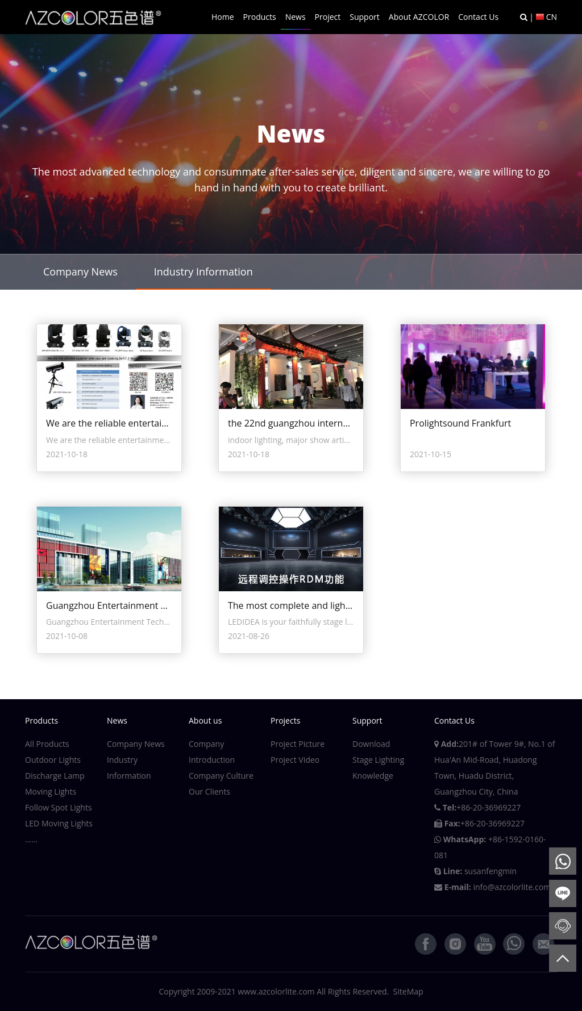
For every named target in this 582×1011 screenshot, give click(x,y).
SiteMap (408, 991)
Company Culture (221, 775)
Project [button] (328, 16)
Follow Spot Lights (58, 807)
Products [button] (259, 16)
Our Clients (209, 791)
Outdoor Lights (53, 759)
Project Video (295, 759)
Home (222, 16)
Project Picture (298, 743)
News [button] (295, 16)
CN (551, 16)
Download (371, 743)
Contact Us (478, 16)
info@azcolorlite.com (512, 887)
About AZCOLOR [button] (419, 16)
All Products (47, 743)
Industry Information (203, 271)
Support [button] (365, 16)
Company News (80, 271)
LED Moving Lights (59, 823)
